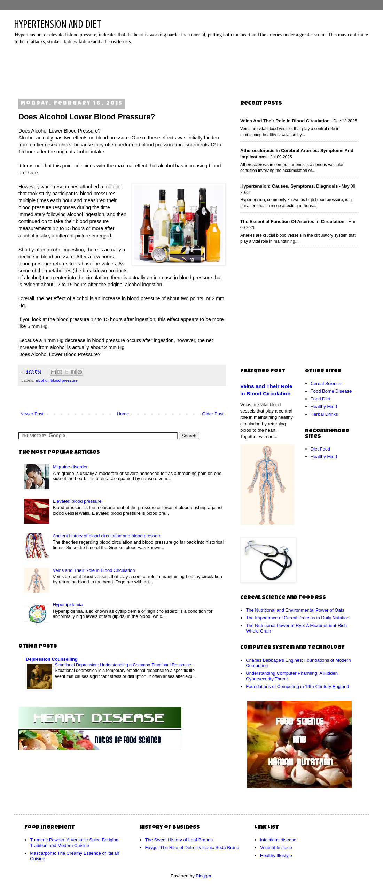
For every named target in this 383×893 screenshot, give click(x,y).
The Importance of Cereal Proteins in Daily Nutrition (297, 617)
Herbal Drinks (324, 414)
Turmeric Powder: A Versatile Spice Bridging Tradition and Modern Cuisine (74, 842)
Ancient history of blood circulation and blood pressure (107, 535)
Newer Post (32, 413)
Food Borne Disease (331, 391)
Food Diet (320, 398)
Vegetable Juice (276, 847)
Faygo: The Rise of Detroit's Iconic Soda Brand (192, 847)
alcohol (42, 380)
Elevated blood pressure (77, 501)
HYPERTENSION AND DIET (57, 24)
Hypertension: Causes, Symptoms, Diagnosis (289, 186)
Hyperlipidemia (68, 604)
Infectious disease (278, 839)
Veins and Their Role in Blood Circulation (94, 570)
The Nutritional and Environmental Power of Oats (295, 610)
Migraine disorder (70, 466)
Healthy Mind (324, 406)
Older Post (213, 413)
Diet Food (320, 449)
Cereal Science (326, 383)
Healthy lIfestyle (276, 855)
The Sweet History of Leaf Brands (179, 839)
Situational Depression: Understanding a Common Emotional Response (123, 665)
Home (123, 413)
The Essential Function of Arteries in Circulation (292, 221)
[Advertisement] (193, 69)
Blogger (203, 875)
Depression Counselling (52, 659)
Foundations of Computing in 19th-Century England (297, 686)
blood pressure (63, 380)
